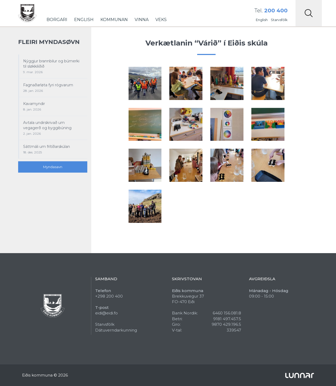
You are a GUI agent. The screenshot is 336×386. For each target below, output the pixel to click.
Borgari (57, 19)
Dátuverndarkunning (116, 330)
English (84, 19)
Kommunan (114, 19)
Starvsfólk (279, 20)
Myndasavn (52, 167)
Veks (161, 19)
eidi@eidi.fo (106, 312)
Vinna (142, 19)
